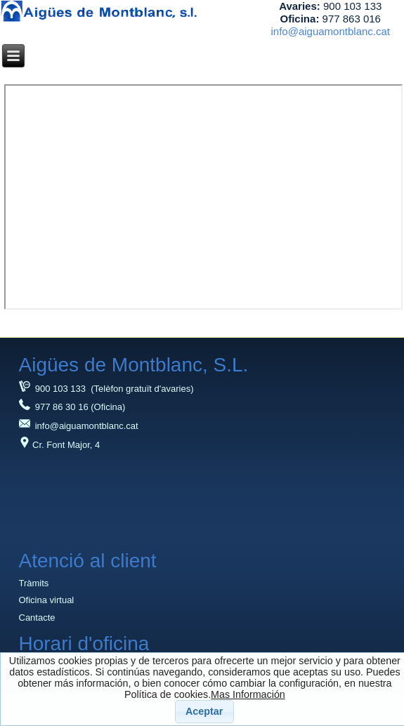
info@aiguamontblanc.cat (331, 31)
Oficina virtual (46, 600)
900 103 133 (52, 388)
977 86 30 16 (54, 407)
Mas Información (248, 694)
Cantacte (37, 617)
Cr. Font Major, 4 (59, 445)
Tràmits (34, 583)
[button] (204, 711)
